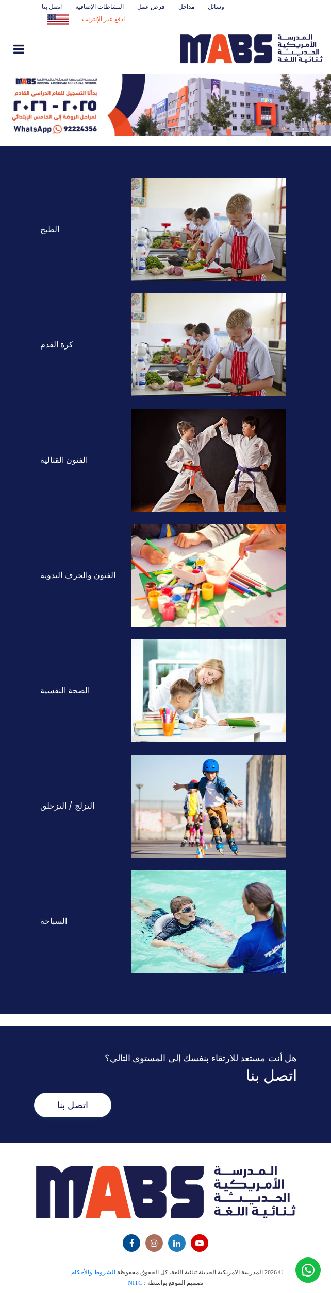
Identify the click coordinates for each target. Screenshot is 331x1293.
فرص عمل (151, 6)
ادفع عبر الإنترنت (103, 18)
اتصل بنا (52, 6)
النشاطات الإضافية (99, 6)
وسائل (216, 6)
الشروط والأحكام (93, 1272)
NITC (135, 1282)
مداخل (186, 6)
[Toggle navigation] (44, 50)
